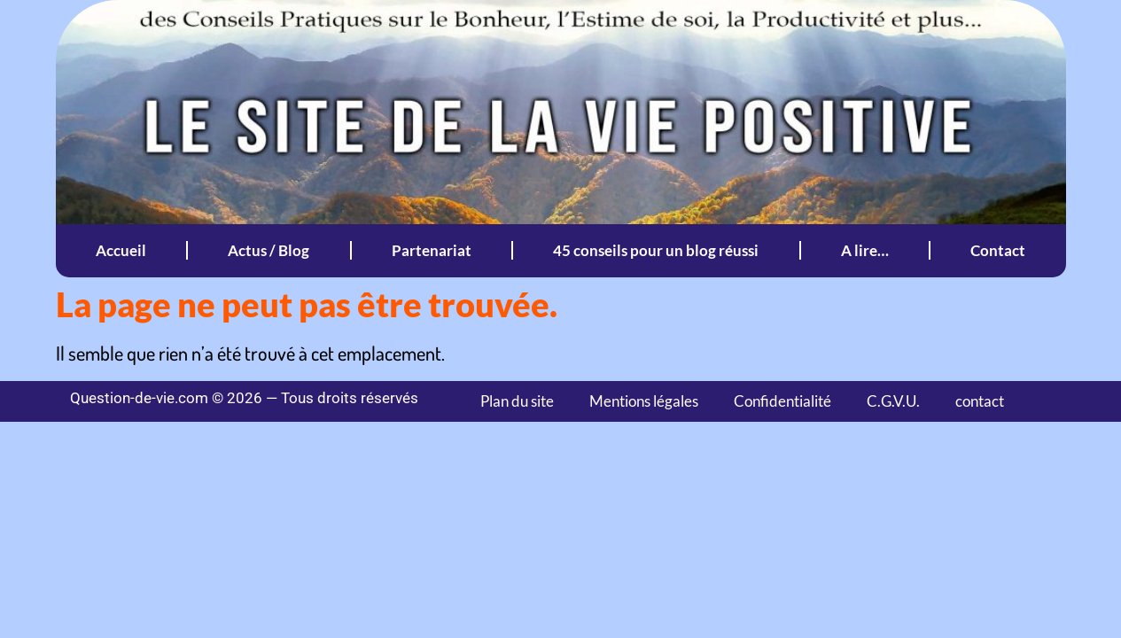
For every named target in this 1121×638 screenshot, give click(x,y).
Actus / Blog (268, 250)
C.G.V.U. (893, 401)
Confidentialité (782, 401)
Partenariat (431, 250)
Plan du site (517, 401)
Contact (997, 250)
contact (979, 401)
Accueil (121, 250)
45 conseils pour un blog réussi (656, 250)
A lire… (865, 250)
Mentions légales (643, 401)
